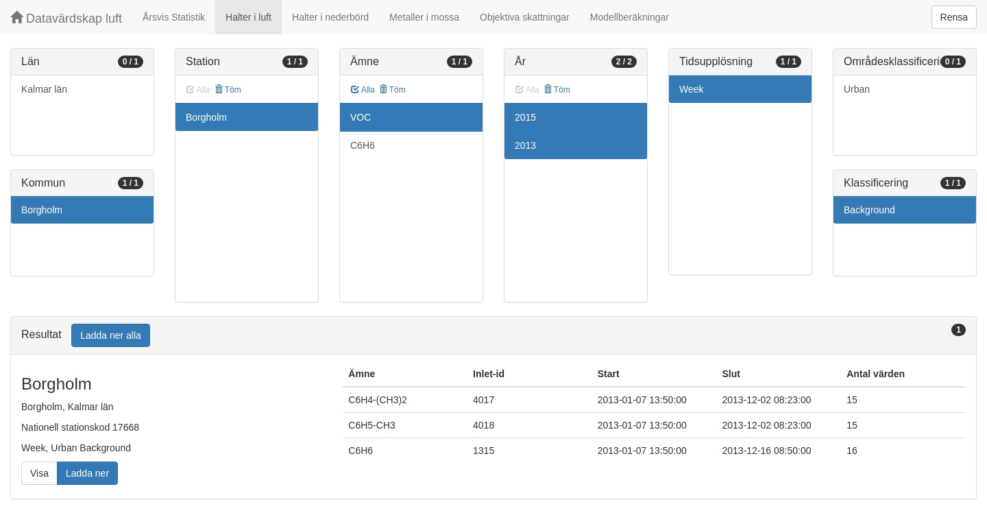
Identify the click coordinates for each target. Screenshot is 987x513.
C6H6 (362, 145)
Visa (39, 473)
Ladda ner (87, 473)
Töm (228, 90)
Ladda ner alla (110, 335)
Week (691, 89)
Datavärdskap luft (66, 18)
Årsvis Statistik (174, 17)
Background (869, 209)
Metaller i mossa (424, 17)
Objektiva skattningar (525, 17)
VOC (360, 117)
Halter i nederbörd (330, 17)
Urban (857, 89)
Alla (363, 90)
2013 (525, 145)
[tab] (493, 336)
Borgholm (41, 209)
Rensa (954, 17)
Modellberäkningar (629, 17)
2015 (525, 117)
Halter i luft (248, 17)
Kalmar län (44, 89)
